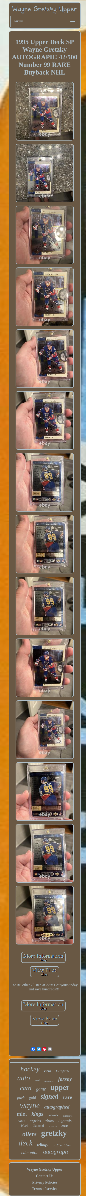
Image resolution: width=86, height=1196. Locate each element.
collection (62, 1145)
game (41, 1088)
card (25, 1087)
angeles (35, 1121)
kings (37, 1114)
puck (21, 1098)
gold (32, 1098)
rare (67, 1097)
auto (23, 1078)
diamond (38, 1125)
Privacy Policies (44, 1182)
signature (49, 1080)
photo (49, 1121)
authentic (53, 1115)
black (24, 1125)
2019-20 (52, 1126)
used (37, 1080)
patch (21, 1121)
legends (65, 1120)
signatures (67, 1116)
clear (47, 1071)
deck (25, 1143)
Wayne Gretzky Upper (44, 1169)
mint (22, 1114)
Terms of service (44, 1189)
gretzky (54, 1133)
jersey (65, 1079)
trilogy (42, 1144)
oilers (29, 1134)
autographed (56, 1107)
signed (49, 1096)
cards (64, 1125)
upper (59, 1087)
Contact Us (44, 1176)
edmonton (30, 1152)
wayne (30, 1105)
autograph (55, 1151)
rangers (62, 1070)
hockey (29, 1069)
